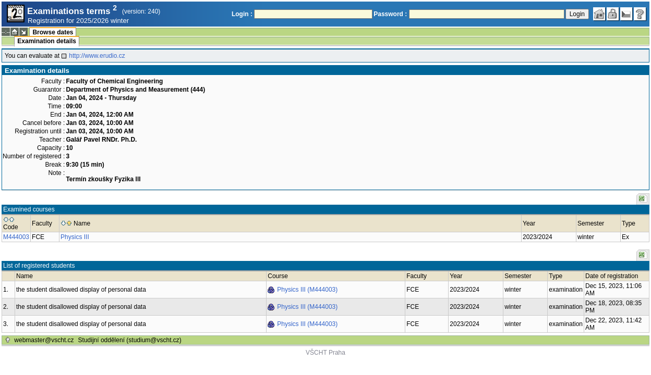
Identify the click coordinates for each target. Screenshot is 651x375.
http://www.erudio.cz (97, 55)
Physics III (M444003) (307, 289)
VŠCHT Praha (325, 352)
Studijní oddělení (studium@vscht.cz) (130, 340)
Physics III (75, 237)
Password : (390, 14)
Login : (242, 14)
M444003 (16, 237)
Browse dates (52, 32)
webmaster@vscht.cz (44, 340)
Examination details (46, 41)
